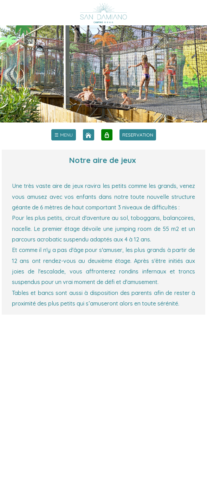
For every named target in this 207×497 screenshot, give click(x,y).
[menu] (64, 135)
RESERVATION (137, 135)
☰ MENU (63, 135)
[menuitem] (64, 135)
